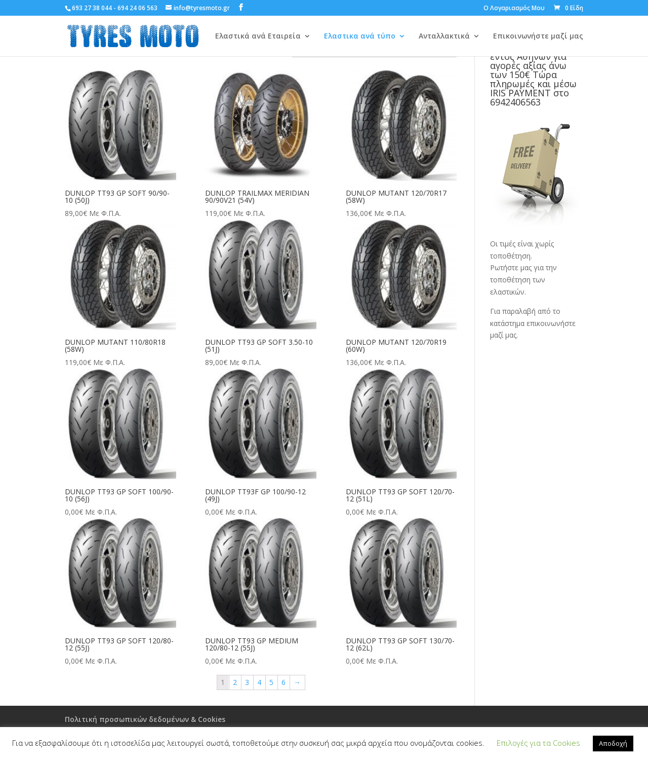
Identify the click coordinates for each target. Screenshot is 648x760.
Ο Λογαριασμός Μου (514, 8)
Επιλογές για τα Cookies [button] (538, 743)
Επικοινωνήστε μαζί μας (538, 36)
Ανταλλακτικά (444, 36)
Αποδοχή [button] (613, 743)
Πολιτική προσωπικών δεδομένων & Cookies (145, 719)
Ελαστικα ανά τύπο (359, 36)
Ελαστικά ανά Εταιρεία (258, 36)
